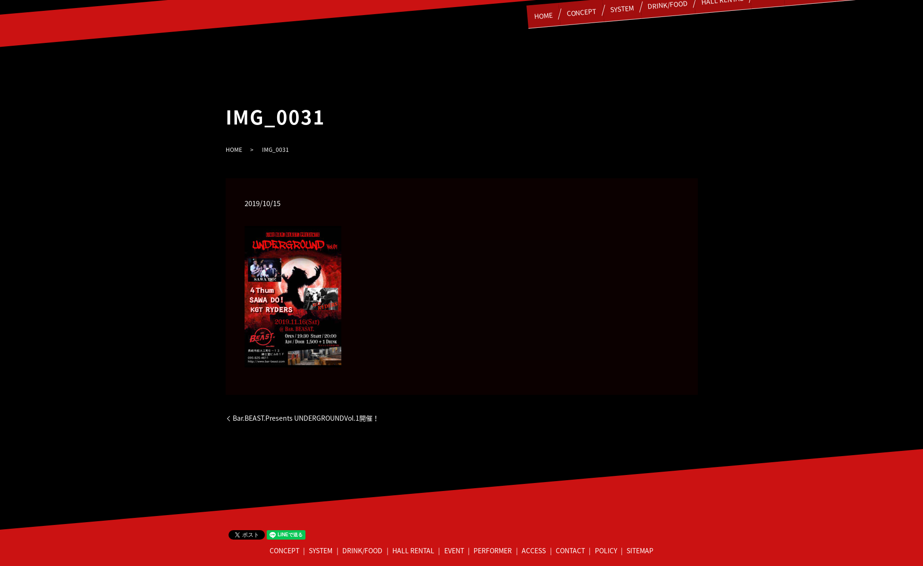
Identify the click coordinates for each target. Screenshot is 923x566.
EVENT (454, 550)
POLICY (606, 550)
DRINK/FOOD (362, 550)
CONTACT (570, 550)
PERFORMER (493, 550)
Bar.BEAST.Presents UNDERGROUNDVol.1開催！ (306, 418)
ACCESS (534, 550)
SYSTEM (320, 550)
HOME (499, 14)
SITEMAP (640, 550)
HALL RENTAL (413, 550)
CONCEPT (543, 11)
